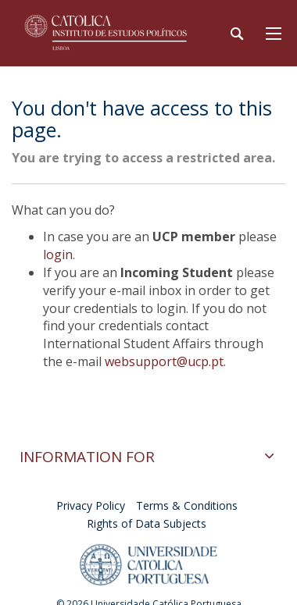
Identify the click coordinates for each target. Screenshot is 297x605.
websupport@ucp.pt (164, 361)
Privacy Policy (90, 505)
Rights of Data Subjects (146, 523)
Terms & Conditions (187, 505)
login (58, 254)
